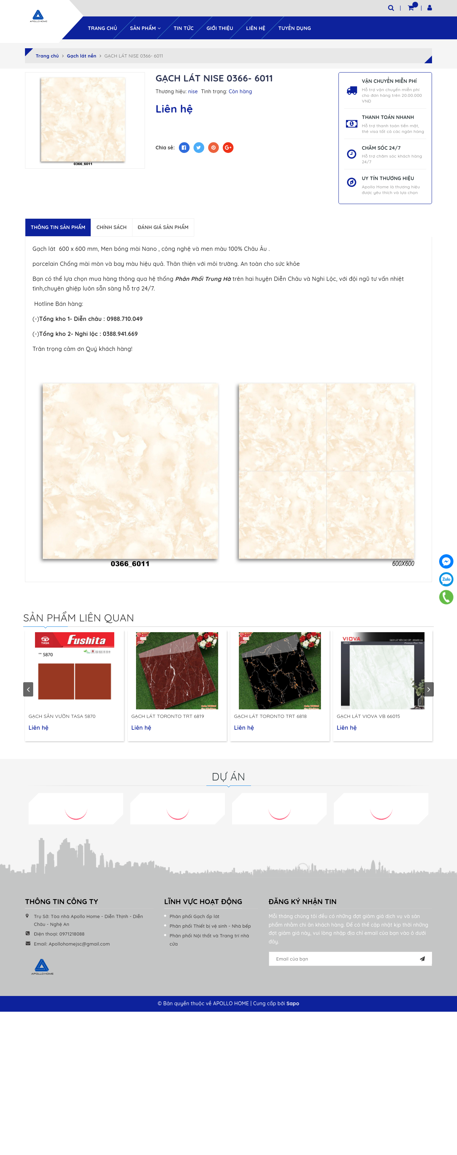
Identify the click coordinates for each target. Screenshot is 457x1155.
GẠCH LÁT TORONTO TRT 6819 (167, 719)
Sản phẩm (145, 27)
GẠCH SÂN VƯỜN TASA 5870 (62, 719)
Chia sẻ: (165, 147)
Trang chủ (102, 27)
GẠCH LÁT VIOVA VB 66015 (368, 719)
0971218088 (72, 937)
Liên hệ (256, 27)
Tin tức (184, 27)
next (429, 691)
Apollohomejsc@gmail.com (79, 947)
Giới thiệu (219, 27)
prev (28, 691)
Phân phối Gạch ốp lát (195, 919)
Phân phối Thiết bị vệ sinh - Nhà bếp (210, 929)
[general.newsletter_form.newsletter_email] (350, 962)
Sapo (292, 1006)
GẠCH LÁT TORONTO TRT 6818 (270, 719)
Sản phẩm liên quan (80, 617)
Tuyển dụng (294, 27)
